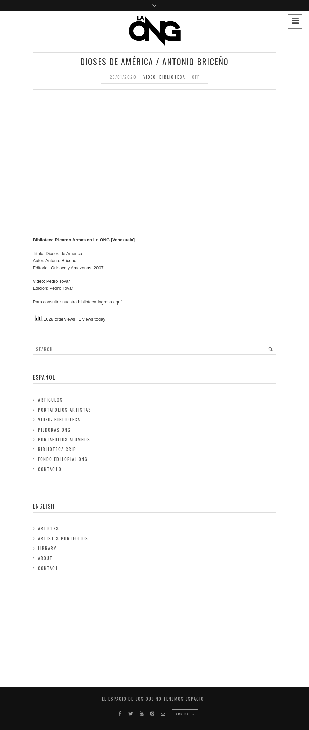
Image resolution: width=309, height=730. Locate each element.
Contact (48, 568)
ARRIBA (185, 713)
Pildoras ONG (54, 429)
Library (47, 548)
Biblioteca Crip (57, 449)
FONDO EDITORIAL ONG (63, 459)
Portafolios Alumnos (64, 439)
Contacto (50, 468)
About (45, 558)
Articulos (50, 399)
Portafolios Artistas (64, 409)
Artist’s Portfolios (63, 538)
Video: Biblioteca (164, 77)
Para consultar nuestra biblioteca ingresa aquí (77, 302)
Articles (48, 528)
